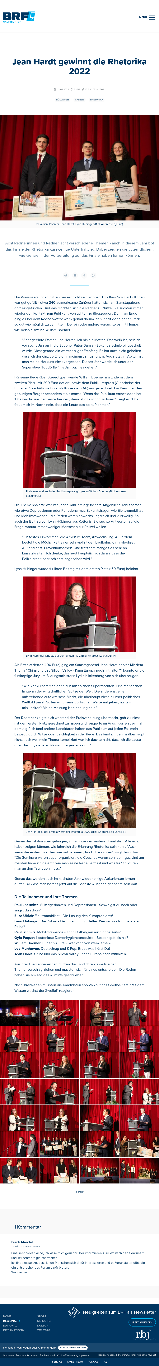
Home (7, 1316)
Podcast (94, 1361)
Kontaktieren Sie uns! (74, 1347)
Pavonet (151, 1354)
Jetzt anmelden (142, 1321)
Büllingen (62, 99)
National (10, 1325)
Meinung (44, 1320)
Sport (41, 1316)
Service (57, 1361)
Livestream (75, 1361)
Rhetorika (96, 99)
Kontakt (35, 1354)
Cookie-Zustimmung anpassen (73, 1354)
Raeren (79, 99)
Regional (10, 1320)
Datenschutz (22, 1354)
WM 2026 (43, 1330)
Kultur (42, 1325)
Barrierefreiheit (48, 1354)
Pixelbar (141, 1354)
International (14, 1330)
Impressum (9, 1354)
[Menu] (147, 17)
